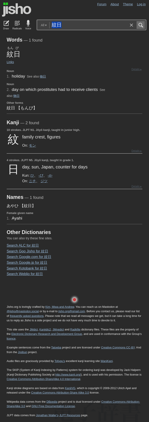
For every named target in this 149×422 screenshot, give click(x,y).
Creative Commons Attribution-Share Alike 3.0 (60, 392)
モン (32, 145)
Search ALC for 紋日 (23, 245)
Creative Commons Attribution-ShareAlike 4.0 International (43, 379)
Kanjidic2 (45, 329)
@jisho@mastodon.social (23, 311)
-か (50, 175)
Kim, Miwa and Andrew (59, 306)
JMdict (34, 329)
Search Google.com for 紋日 (29, 257)
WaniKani (107, 361)
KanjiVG (70, 388)
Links (10, 62)
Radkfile (75, 329)
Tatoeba (56, 347)
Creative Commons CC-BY (118, 347)
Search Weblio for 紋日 (25, 274)
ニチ (32, 180)
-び (41, 175)
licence (11, 338)
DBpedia (51, 401)
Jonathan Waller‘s (47, 415)
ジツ (44, 180)
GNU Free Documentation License (53, 406)
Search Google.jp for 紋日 (27, 262)
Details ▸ (136, 69)
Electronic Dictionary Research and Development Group (46, 334)
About (115, 4)
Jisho (16, 9)
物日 (43, 76)
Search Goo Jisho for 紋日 (27, 251)
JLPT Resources (69, 415)
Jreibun (22, 352)
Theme (128, 4)
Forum (102, 4)
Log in (141, 4)
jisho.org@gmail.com (71, 311)
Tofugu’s (59, 361)
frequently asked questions (27, 316)
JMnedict (58, 329)
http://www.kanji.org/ (68, 374)
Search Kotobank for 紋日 (27, 268)
